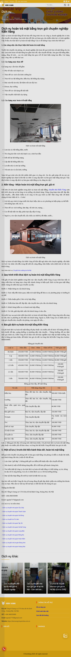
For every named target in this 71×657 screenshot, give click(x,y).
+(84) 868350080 (8, 614)
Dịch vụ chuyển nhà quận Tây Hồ (12, 523)
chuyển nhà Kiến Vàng (57, 190)
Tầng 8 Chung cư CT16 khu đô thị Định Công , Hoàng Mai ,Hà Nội (16, 610)
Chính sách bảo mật (42, 611)
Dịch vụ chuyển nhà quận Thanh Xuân (14, 511)
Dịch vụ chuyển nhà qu (9, 546)
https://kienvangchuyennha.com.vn (15, 621)
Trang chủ (4, 19)
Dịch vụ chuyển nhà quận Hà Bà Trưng (14, 527)
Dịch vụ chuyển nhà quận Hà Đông (13, 515)
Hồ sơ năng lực (40, 607)
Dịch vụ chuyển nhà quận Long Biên (13, 531)
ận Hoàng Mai (21, 546)
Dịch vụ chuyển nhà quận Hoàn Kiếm (13, 539)
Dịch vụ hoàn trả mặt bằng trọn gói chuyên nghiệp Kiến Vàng (22, 19)
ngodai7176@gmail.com (11, 618)
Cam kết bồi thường (42, 615)
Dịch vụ (11, 19)
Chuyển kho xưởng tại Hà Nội (22, 270)
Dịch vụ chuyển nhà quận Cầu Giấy (13, 508)
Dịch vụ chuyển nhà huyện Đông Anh (13, 543)
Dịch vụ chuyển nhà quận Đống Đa (13, 535)
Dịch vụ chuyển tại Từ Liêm (10, 519)
